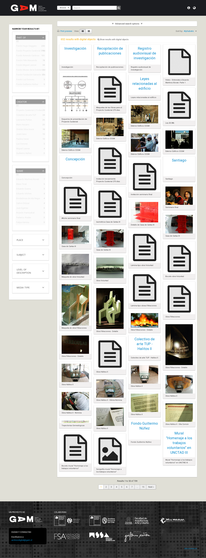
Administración (190, 549)
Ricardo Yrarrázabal (25, 213)
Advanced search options (127, 23)
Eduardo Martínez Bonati (27, 179)
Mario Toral (21, 184)
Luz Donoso (22, 144)
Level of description (24, 271)
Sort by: (179, 31)
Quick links (189, 8)
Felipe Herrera (22, 222)
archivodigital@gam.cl (21, 540)
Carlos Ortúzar (22, 203)
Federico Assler (23, 218)
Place (20, 239)
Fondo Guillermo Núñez (27, 84)
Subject (21, 254)
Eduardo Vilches (23, 194)
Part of (21, 37)
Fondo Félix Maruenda (26, 60)
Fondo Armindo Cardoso (27, 56)
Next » (151, 487)
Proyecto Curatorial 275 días (28, 110)
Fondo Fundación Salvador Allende (28, 75)
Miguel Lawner (23, 149)
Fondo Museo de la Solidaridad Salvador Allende (28, 70)
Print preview (64, 31)
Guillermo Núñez (24, 153)
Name (20, 170)
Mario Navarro (22, 125)
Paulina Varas (22, 139)
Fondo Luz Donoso (25, 80)
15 (143, 487)
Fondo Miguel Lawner (26, 65)
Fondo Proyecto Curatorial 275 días (28, 51)
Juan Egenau (22, 208)
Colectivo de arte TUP (26, 115)
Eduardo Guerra (23, 189)
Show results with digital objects (113, 39)
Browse (63, 7)
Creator (22, 101)
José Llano (21, 134)
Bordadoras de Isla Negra (28, 198)
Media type (23, 287)
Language (194, 8)
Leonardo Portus (24, 120)
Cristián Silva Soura (25, 129)
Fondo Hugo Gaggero (26, 46)
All (17, 41)
